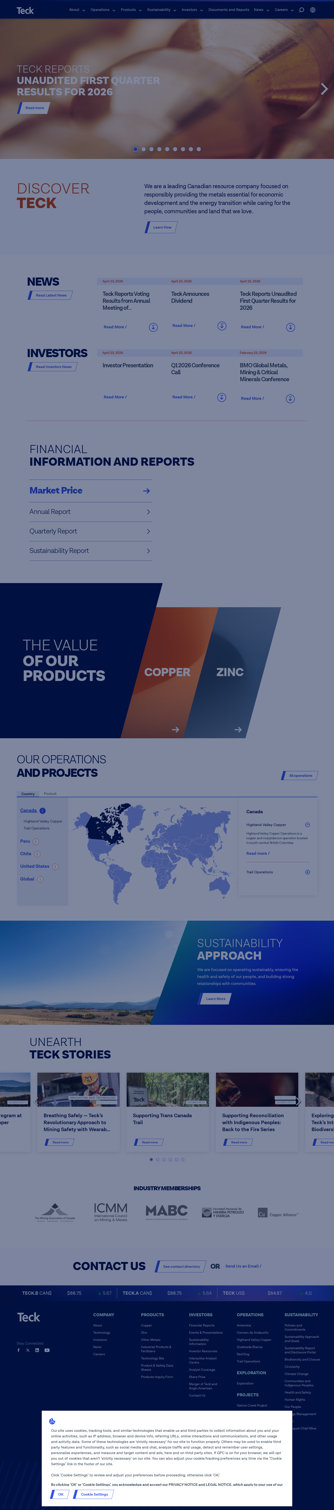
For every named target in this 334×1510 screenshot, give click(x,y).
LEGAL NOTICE (218, 1484)
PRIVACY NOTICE (183, 1484)
